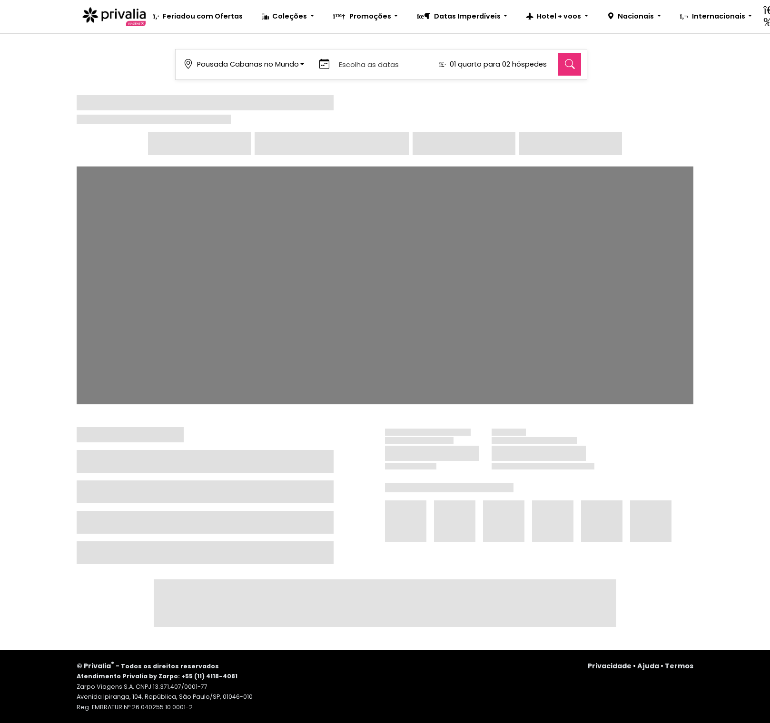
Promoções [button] (363, 16)
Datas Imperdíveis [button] (459, 16)
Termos (679, 666)
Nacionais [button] (631, 16)
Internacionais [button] (713, 16)
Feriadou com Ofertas (198, 16)
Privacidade (610, 666)
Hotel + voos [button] (554, 16)
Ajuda (648, 666)
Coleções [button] (285, 16)
